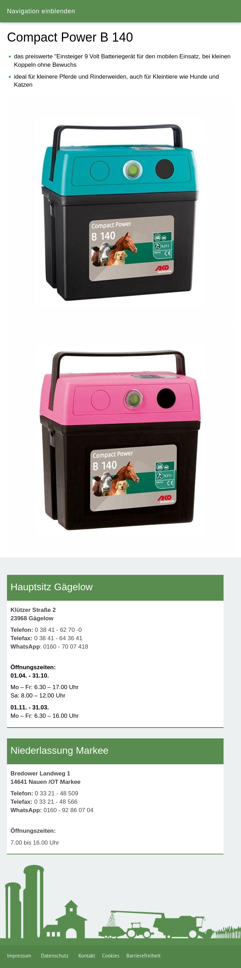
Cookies (110, 955)
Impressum (20, 955)
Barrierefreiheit (143, 955)
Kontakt (86, 955)
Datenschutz (56, 955)
